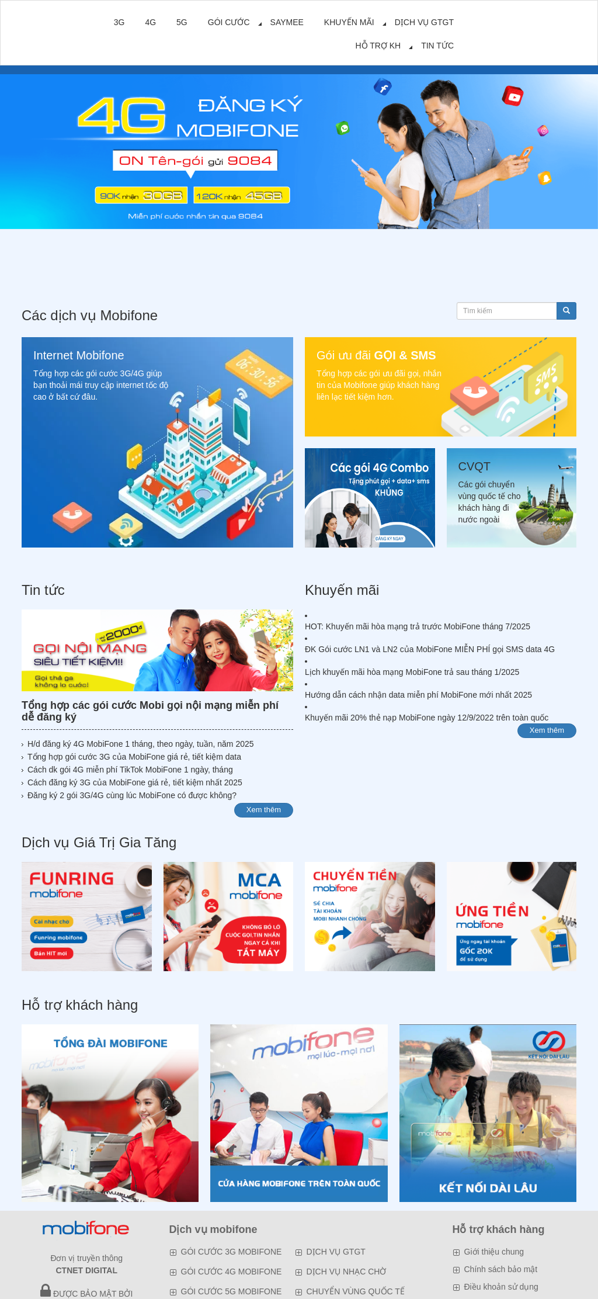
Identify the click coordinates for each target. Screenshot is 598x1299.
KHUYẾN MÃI (349, 22)
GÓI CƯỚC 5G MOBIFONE (231, 1291)
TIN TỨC (437, 45)
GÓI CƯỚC (229, 22)
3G (119, 22)
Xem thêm (263, 809)
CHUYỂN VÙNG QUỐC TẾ (356, 1291)
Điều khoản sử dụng (501, 1286)
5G (181, 22)
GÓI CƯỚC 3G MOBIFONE (231, 1251)
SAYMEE (287, 22)
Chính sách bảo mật (501, 1269)
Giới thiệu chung (494, 1251)
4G (150, 22)
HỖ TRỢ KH (378, 45)
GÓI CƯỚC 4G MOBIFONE (231, 1271)
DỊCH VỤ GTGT (424, 22)
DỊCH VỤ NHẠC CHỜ (347, 1271)
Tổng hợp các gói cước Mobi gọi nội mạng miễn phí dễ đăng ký (150, 711)
